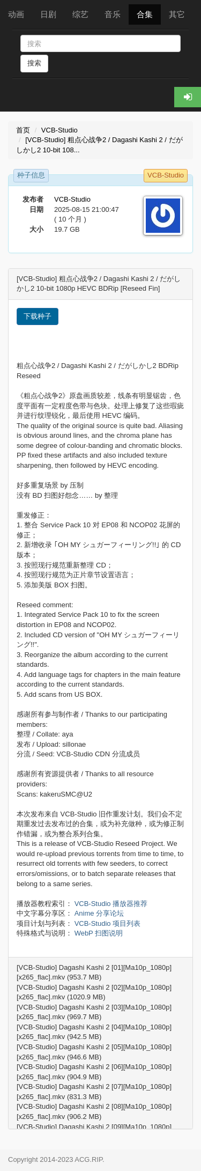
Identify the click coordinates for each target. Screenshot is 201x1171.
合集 (145, 14)
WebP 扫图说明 (99, 933)
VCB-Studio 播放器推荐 (111, 904)
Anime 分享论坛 (99, 913)
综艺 (80, 14)
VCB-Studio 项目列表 (108, 923)
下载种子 (37, 316)
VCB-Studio (59, 130)
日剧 (48, 14)
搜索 (34, 63)
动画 (16, 14)
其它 (177, 14)
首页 (23, 130)
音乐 (113, 14)
